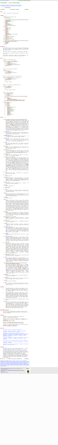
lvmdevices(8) (8, 180)
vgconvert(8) (10, 400)
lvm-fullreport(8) (6, 408)
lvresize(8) (20, 405)
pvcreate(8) (14, 396)
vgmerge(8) (25, 401)
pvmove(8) (23, 396)
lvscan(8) (4, 406)
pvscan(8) (18, 397)
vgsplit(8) (9, 402)
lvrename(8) (15, 405)
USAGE (13, 5)
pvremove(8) (5, 397)
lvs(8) (24, 405)
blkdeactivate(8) (19, 408)
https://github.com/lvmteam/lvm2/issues (19, 419)
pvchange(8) (5, 396)
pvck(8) (9, 396)
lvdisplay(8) (20, 404)
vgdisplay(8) (15, 400)
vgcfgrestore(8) (12, 399)
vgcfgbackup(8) (8, 158)
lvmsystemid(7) (5, 412)
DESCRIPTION (9, 5)
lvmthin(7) (26, 321)
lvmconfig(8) (13, 394)
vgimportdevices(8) (18, 401)
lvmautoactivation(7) (11, 413)
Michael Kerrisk (14, 439)
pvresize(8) (10, 397)
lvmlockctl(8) (20, 409)
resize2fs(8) (11, 434)
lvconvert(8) (7, 60)
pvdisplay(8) (19, 396)
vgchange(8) (18, 399)
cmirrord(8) (26, 409)
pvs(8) (14, 397)
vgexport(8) (21, 400)
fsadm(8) (7, 281)
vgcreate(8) (5, 400)
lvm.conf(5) (8, 161)
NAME (1, 5)
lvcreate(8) (5, 404)
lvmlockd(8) (8, 219)
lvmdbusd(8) (5, 410)
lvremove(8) (10, 405)
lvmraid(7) (26, 320)
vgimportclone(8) (11, 401)
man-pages (7, 0)
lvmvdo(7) (4, 413)
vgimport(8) (5, 401)
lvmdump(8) (25, 408)
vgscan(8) (4, 402)
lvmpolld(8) (10, 409)
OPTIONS (16, 5)
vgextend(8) (26, 400)
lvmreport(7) (8, 278)
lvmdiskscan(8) (2, 433)
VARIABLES (20, 5)
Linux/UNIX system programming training (24, 0)
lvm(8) (17, 346)
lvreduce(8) (5, 405)
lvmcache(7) (8, 323)
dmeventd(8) (5, 409)
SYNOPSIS (4, 5)
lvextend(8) (26, 404)
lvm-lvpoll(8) (12, 408)
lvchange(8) (10, 404)
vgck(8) (22, 399)
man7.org (1, 0)
